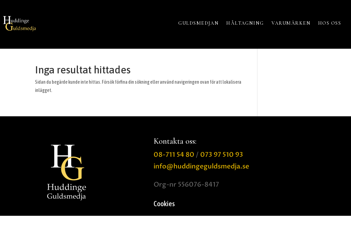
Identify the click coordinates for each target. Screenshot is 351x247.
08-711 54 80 (174, 154)
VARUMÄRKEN (291, 23)
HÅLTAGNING (245, 23)
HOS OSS (329, 23)
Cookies (164, 204)
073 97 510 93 (221, 154)
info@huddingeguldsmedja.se (201, 166)
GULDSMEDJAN (198, 23)
